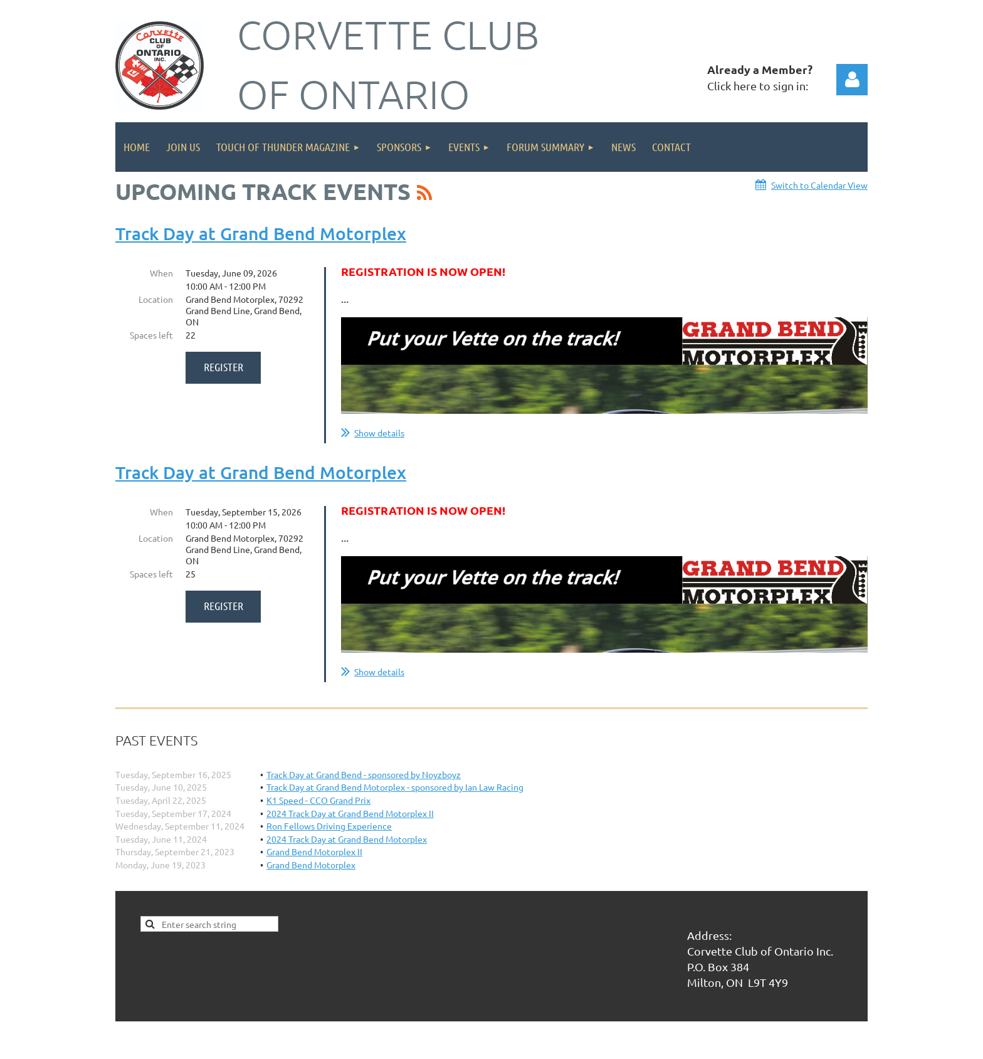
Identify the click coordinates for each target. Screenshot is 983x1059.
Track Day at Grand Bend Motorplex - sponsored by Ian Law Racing (394, 787)
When (161, 272)
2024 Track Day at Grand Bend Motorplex (346, 839)
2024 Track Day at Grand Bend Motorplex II (350, 813)
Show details (379, 432)
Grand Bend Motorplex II (314, 851)
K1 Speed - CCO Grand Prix (318, 800)
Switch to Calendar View (819, 185)
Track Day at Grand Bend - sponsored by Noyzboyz (363, 774)
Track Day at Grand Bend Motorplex (260, 233)
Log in (852, 79)
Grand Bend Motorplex (310, 864)
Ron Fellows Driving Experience (329, 825)
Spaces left (151, 334)
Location (156, 299)
